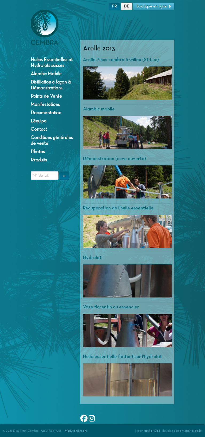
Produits (39, 160)
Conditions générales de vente (52, 140)
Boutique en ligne (153, 6)
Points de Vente (46, 96)
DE (126, 6)
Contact (39, 129)
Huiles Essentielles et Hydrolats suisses (52, 62)
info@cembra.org (75, 430)
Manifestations (45, 104)
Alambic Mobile (46, 73)
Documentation (46, 112)
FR (114, 6)
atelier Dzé (152, 430)
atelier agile (193, 430)
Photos (38, 151)
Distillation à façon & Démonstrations (51, 85)
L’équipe (38, 121)
